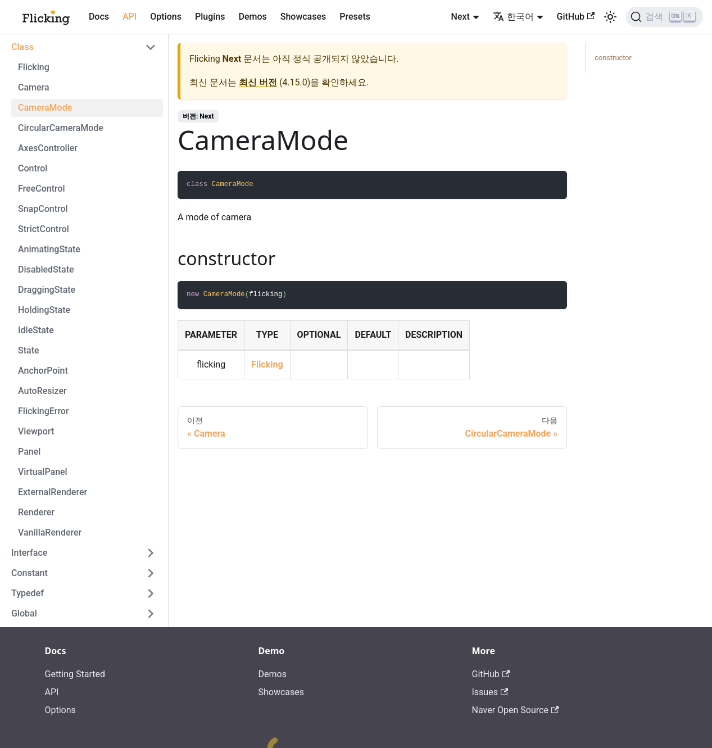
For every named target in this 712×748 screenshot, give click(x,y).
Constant (29, 573)
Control (32, 168)
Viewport (36, 431)
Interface (29, 552)
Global (24, 613)
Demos (252, 16)
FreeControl (41, 188)
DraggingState (46, 289)
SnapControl (43, 208)
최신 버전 (258, 82)
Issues (490, 692)
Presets (354, 16)
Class (22, 47)
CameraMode (45, 107)
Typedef (27, 593)
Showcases (303, 16)
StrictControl (43, 229)
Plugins (210, 16)
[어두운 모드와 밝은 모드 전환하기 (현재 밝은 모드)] (610, 17)
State (28, 350)
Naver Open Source (515, 710)
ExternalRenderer (52, 492)
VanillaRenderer (49, 532)
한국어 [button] (513, 16)
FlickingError (43, 411)
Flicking (33, 67)
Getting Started (75, 674)
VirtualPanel (42, 471)
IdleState (36, 330)
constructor (613, 57)
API (130, 16)
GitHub (576, 16)
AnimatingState (49, 249)
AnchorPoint (43, 370)
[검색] (664, 17)
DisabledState (46, 269)
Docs (99, 16)
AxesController (48, 148)
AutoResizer (42, 391)
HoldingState (44, 310)
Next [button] (460, 16)
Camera (33, 87)
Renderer (36, 512)
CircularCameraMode (60, 128)
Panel (29, 451)
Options (166, 16)
